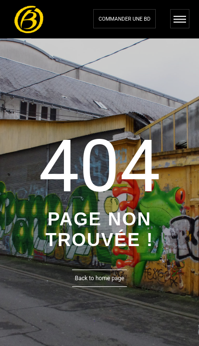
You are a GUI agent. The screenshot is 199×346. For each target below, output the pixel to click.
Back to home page (99, 278)
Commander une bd (124, 19)
